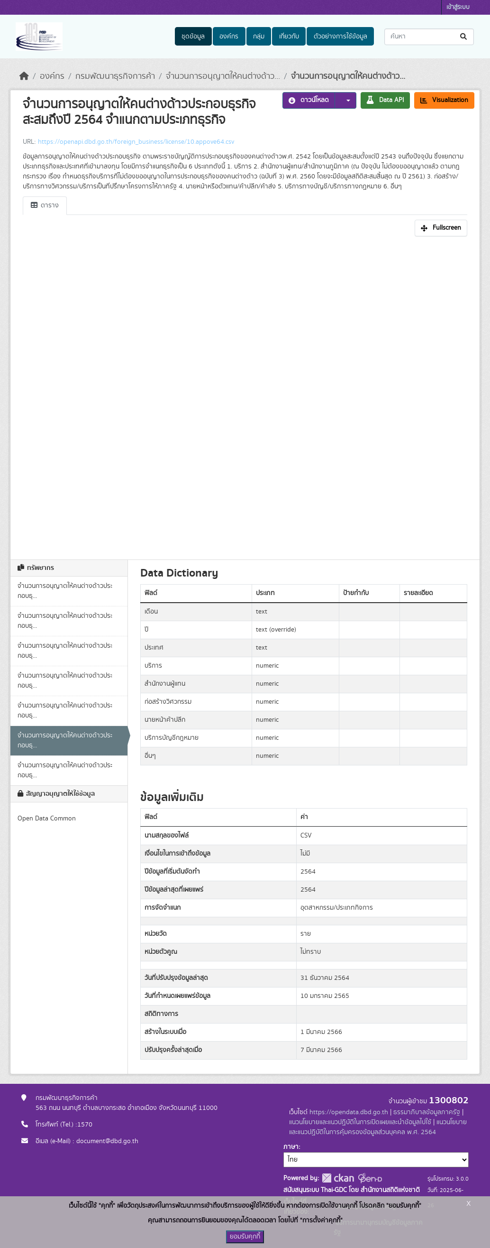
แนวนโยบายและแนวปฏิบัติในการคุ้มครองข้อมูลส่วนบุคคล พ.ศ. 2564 (378, 1127)
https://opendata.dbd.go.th (348, 1112)
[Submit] (464, 36)
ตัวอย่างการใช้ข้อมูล (340, 36)
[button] (345, 100)
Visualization (444, 100)
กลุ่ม (258, 36)
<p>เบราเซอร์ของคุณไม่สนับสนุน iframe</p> (245, 395)
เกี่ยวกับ (289, 36)
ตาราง (45, 205)
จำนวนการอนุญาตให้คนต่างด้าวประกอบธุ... (65, 591)
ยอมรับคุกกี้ (245, 1236)
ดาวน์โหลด (309, 100)
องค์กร (228, 36)
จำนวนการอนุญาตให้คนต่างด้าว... (223, 76)
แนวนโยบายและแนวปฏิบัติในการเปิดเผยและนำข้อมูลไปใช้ (360, 1122)
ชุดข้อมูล (193, 36)
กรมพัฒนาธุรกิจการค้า (115, 76)
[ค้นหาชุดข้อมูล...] (429, 36)
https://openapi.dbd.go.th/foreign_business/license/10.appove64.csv (136, 142)
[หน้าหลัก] (24, 76)
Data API (385, 100)
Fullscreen (441, 228)
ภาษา (291, 1147)
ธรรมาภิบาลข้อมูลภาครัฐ (426, 1112)
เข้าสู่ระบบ (458, 7)
